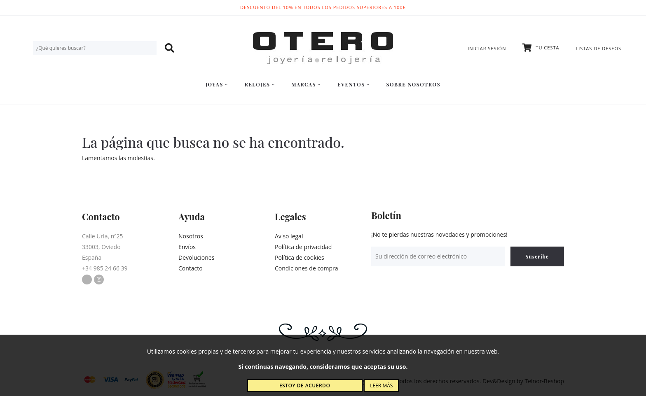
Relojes (259, 84)
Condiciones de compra (306, 268)
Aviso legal (289, 236)
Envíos (187, 247)
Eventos (353, 84)
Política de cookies (299, 257)
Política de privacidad (303, 247)
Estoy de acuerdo (304, 385)
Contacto (190, 268)
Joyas (217, 84)
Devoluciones (196, 257)
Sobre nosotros (413, 84)
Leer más (381, 385)
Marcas (306, 84)
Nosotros (190, 236)
